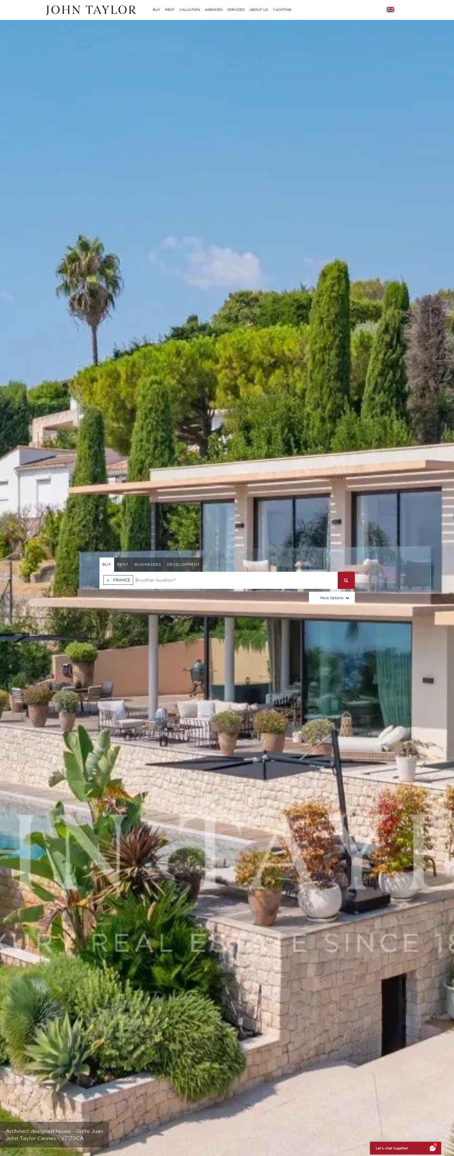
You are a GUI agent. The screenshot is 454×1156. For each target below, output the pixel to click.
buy (106, 564)
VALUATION (189, 9)
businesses (148, 564)
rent (123, 564)
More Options (331, 598)
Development (183, 564)
